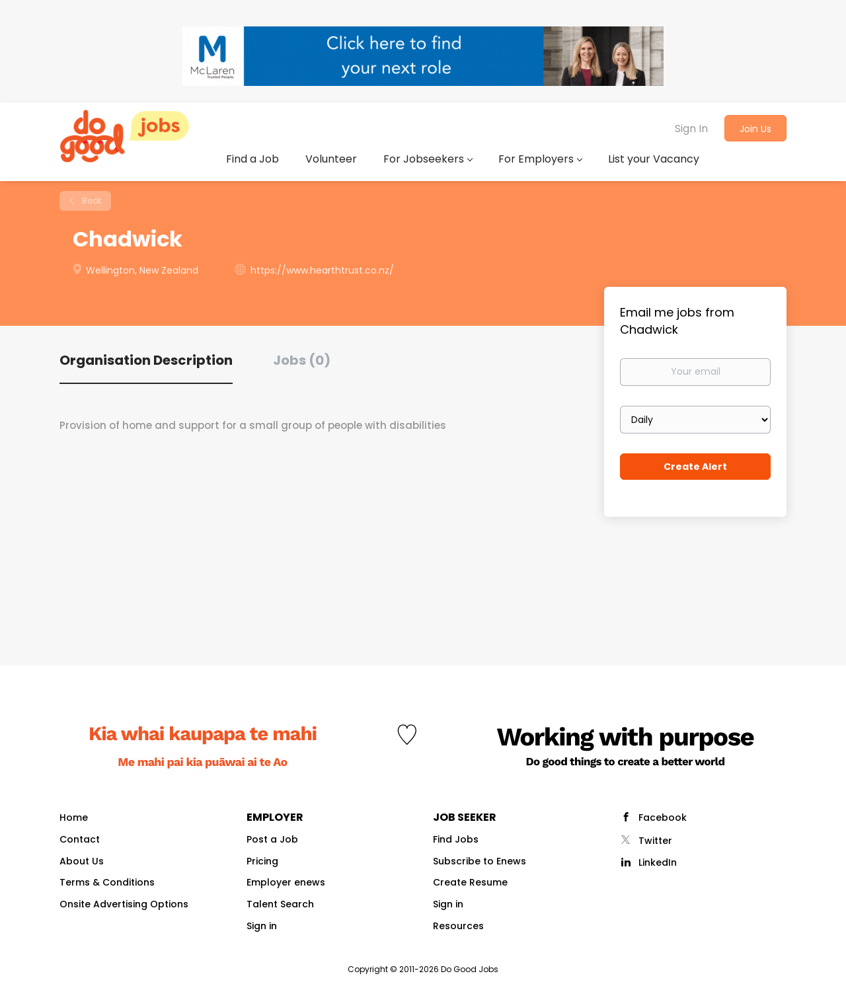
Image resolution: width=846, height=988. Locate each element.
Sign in (262, 925)
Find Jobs (456, 839)
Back (90, 200)
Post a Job (272, 839)
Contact (79, 839)
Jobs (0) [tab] (301, 360)
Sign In (691, 128)
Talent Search (280, 904)
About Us (81, 861)
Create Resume (470, 882)
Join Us (755, 128)
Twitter (655, 840)
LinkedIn (657, 862)
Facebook (662, 817)
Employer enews (286, 882)
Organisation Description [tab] (146, 360)
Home (73, 817)
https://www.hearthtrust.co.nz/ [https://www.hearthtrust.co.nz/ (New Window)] (322, 270)
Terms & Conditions (107, 882)
